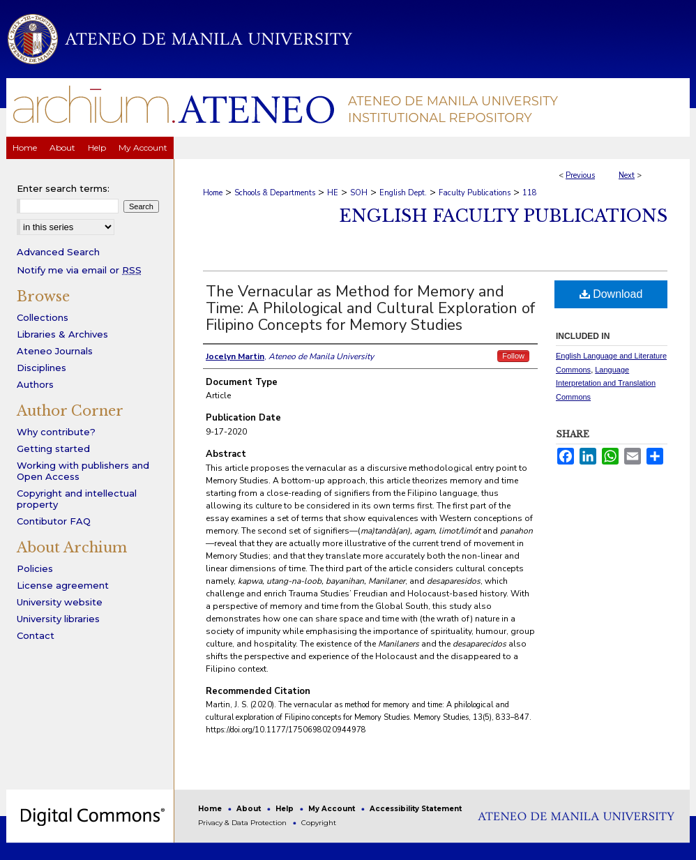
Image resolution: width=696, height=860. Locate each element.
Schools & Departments (274, 193)
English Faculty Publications (503, 216)
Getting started (53, 448)
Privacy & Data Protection (243, 822)
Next (627, 175)
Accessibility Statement (416, 808)
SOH (359, 193)
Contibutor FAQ (54, 521)
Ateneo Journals (55, 350)
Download (611, 294)
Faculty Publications (474, 193)
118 (529, 193)
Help (285, 808)
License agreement (63, 585)
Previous (580, 175)
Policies (35, 568)
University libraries (58, 618)
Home (212, 193)
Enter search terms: (63, 188)
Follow (513, 356)
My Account (332, 808)
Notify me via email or (79, 270)
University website (60, 602)
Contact (35, 635)
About (249, 808)
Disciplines (41, 367)
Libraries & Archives (62, 334)
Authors (35, 384)
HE (332, 193)
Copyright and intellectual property (77, 499)
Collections (42, 317)
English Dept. (403, 193)
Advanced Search (58, 251)
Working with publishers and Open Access (83, 471)
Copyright (318, 822)
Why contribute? (56, 431)
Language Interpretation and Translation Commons (606, 383)
